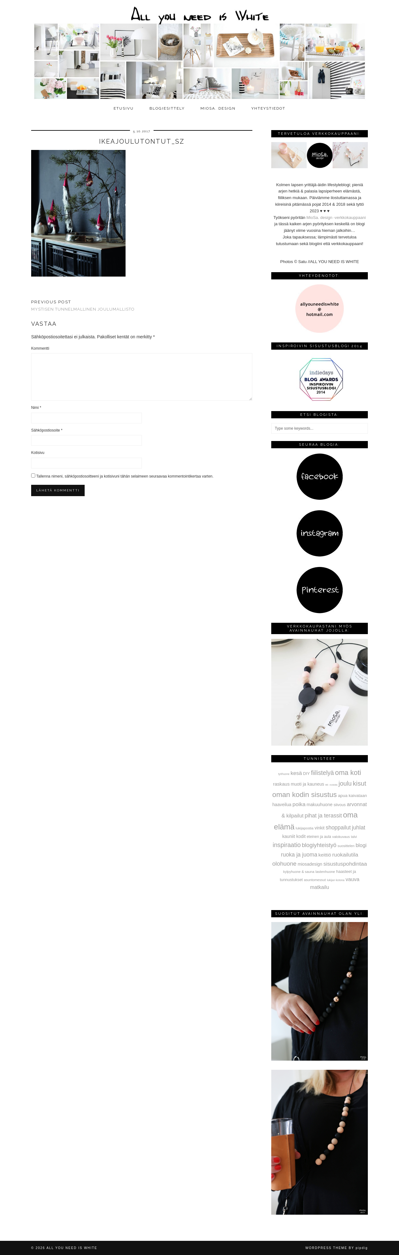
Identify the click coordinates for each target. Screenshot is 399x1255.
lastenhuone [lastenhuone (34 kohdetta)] (325, 872)
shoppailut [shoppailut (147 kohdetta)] (338, 827)
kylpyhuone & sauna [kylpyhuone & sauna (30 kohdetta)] (298, 872)
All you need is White (72, 1248)
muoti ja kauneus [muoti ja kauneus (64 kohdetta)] (307, 784)
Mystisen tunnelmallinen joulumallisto (83, 306)
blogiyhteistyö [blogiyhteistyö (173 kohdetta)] (319, 845)
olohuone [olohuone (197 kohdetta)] (284, 863)
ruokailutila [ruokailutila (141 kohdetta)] (345, 854)
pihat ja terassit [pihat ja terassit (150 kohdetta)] (323, 815)
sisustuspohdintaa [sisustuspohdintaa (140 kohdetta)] (345, 864)
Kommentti (40, 348)
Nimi (36, 407)
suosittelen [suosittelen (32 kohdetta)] (346, 846)
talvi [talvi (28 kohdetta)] (354, 837)
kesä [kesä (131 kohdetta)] (296, 773)
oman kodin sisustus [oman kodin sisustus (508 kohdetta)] (304, 794)
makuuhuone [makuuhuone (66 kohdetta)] (319, 804)
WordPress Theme (326, 1248)
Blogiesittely (167, 108)
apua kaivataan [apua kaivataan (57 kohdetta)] (352, 795)
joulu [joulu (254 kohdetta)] (345, 783)
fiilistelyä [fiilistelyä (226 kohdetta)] (322, 773)
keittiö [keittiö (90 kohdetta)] (324, 854)
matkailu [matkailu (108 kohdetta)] (319, 887)
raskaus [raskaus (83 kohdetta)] (281, 784)
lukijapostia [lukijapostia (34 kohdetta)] (305, 828)
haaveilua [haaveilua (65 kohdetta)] (282, 804)
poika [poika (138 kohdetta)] (299, 804)
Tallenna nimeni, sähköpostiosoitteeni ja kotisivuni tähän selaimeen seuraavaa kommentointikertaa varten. (124, 476)
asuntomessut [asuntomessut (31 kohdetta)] (315, 880)
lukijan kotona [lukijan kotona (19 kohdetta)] (336, 880)
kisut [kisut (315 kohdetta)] (359, 783)
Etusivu (124, 108)
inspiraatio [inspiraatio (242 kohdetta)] (287, 844)
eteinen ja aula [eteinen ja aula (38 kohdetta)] (319, 836)
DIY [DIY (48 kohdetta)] (306, 773)
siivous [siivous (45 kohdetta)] (340, 805)
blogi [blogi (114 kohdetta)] (361, 845)
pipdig (362, 1248)
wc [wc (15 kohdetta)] (327, 784)
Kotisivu (37, 452)
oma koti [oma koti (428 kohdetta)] (348, 772)
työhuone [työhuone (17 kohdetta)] (283, 774)
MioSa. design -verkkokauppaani (336, 217)
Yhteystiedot (268, 108)
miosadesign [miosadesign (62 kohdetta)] (310, 864)
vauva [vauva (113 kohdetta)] (352, 879)
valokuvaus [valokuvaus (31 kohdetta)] (341, 837)
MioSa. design (218, 108)
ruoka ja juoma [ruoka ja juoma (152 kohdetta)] (299, 854)
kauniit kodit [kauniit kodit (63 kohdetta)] (294, 836)
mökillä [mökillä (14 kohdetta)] (333, 784)
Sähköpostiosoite (46, 430)
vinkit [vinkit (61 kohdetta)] (320, 827)
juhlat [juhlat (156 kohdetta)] (358, 827)
